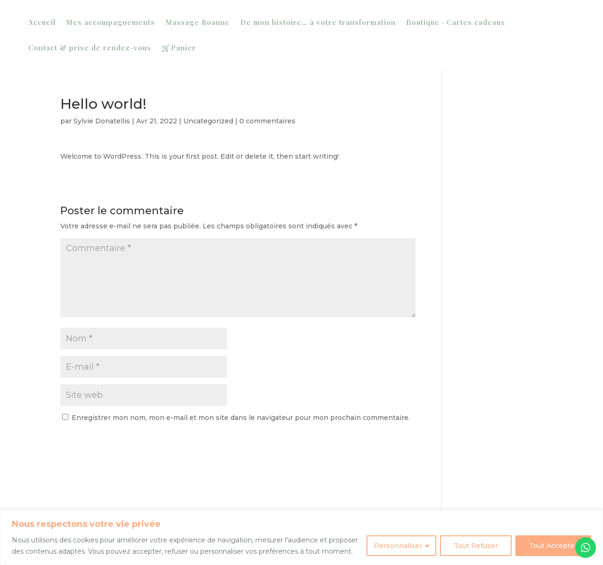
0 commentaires (267, 121)
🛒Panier (179, 48)
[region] (301, 537)
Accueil (42, 23)
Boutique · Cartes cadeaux (455, 23)
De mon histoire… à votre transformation (318, 23)
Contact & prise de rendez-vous (89, 48)
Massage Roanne (197, 23)
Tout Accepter (553, 545)
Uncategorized (208, 121)
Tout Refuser (476, 545)
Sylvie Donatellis (101, 121)
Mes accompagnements (110, 23)
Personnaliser (398, 545)
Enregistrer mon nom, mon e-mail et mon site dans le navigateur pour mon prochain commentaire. (241, 417)
